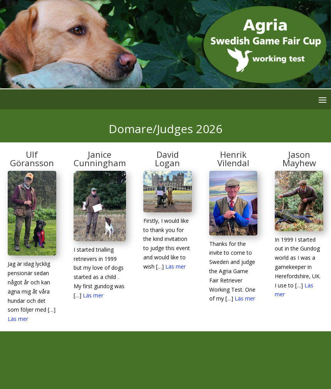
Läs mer (18, 318)
